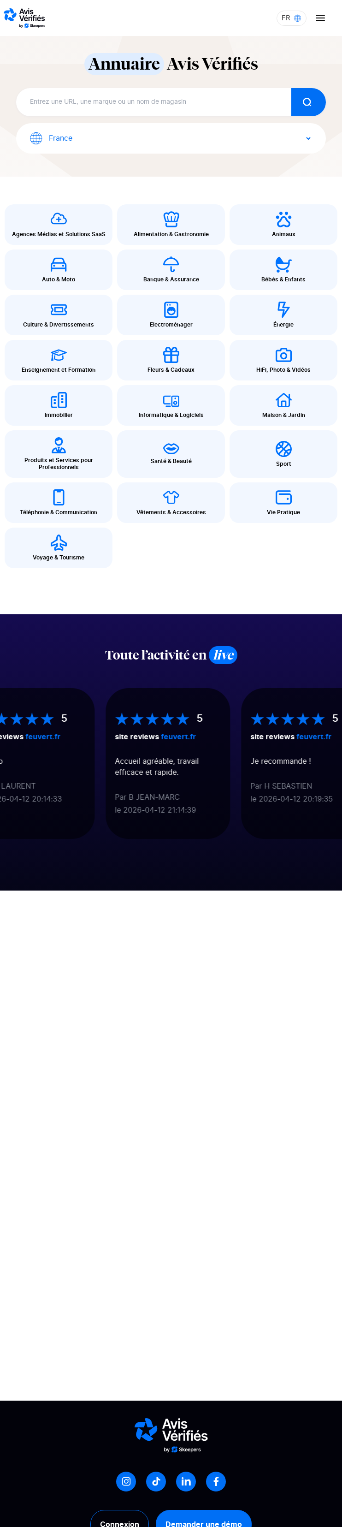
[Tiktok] (156, 1481)
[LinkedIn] (186, 1481)
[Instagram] (126, 1481)
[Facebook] (216, 1481)
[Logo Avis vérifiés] (24, 18)
